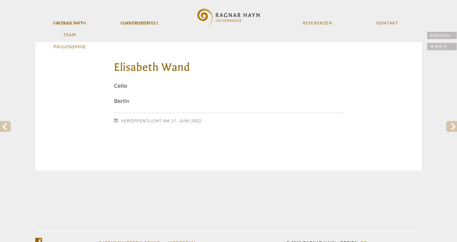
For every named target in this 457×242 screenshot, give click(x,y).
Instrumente (139, 21)
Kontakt (387, 21)
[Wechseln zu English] (442, 35)
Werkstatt (70, 21)
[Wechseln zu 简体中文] (442, 46)
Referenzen (317, 21)
